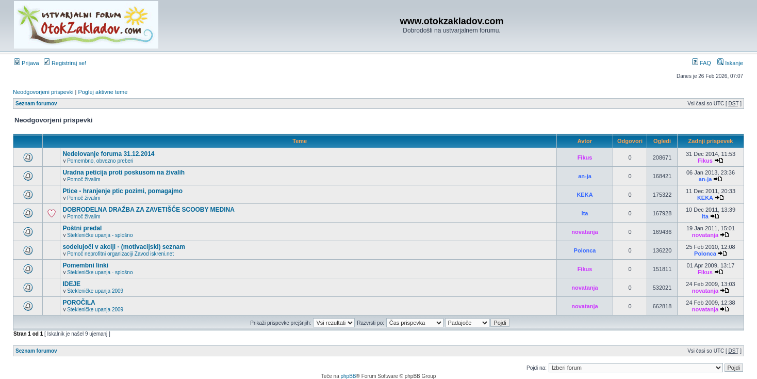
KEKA (585, 195)
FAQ (701, 63)
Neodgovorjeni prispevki (43, 92)
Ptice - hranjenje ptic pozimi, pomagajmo (122, 191)
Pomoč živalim (83, 179)
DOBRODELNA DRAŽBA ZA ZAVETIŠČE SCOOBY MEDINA (148, 209)
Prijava (26, 63)
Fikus (585, 157)
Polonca (585, 250)
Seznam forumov (36, 103)
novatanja (584, 232)
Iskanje (730, 63)
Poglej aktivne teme (102, 92)
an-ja (584, 176)
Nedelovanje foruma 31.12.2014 (108, 153)
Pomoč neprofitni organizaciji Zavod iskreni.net (120, 254)
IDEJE (71, 284)
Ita (585, 213)
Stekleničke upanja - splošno (100, 235)
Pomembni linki (85, 265)
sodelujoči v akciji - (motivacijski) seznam (123, 246)
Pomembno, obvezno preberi (100, 161)
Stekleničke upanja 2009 (95, 291)
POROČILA (78, 302)
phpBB (348, 376)
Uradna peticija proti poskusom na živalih (123, 172)
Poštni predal (82, 228)
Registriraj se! (65, 63)
